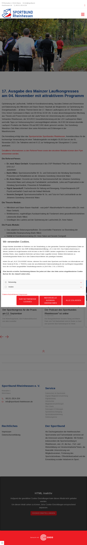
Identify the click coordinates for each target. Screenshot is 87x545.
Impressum (23, 294)
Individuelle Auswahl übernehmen (50, 300)
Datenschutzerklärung (10, 294)
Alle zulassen (73, 300)
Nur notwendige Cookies (27, 300)
